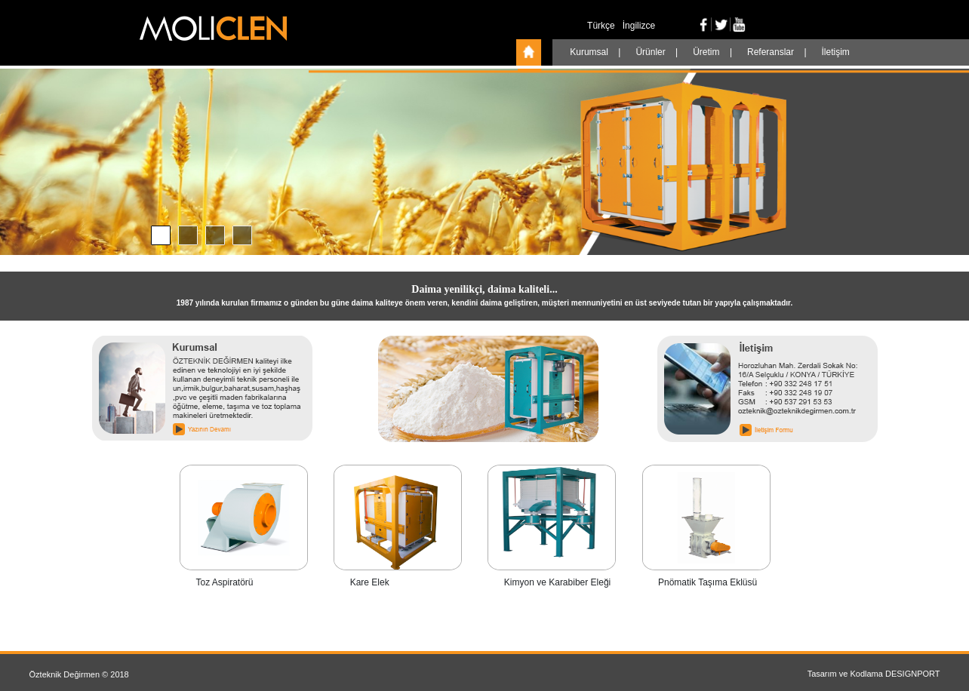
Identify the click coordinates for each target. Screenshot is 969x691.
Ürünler (651, 52)
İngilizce (639, 25)
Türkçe (601, 25)
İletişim (836, 52)
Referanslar (771, 52)
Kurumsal (590, 52)
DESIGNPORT (912, 673)
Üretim (707, 52)
